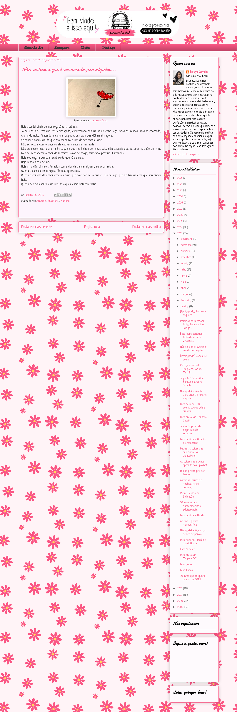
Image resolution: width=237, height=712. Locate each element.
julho (184, 269)
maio (184, 282)
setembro (186, 257)
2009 (180, 607)
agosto (185, 263)
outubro (186, 251)
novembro (186, 245)
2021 (180, 190)
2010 (180, 601)
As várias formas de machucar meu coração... (191, 484)
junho (184, 276)
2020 (180, 196)
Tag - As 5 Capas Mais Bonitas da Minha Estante (192, 382)
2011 (180, 595)
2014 (180, 227)
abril (184, 288)
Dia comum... (186, 564)
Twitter (85, 47)
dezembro (187, 239)
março (184, 294)
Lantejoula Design (99, 120)
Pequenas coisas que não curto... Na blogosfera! (191, 452)
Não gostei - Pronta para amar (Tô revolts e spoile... (193, 395)
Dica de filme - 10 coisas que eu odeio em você (192, 408)
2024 (180, 184)
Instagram (61, 47)
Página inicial (92, 227)
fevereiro (186, 300)
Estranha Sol (33, 47)
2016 (180, 215)
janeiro (185, 306)
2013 (180, 233)
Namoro (65, 201)
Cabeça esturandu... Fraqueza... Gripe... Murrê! (191, 369)
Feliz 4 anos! (186, 570)
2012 (180, 588)
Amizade (41, 201)
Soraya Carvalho (199, 72)
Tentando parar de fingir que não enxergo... (190, 430)
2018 (180, 202)
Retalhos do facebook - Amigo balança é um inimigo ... (193, 325)
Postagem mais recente (36, 227)
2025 (180, 178)
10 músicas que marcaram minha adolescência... (190, 506)
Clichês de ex (187, 549)
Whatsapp (108, 47)
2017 (180, 209)
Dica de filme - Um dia (192, 515)
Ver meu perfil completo (186, 154)
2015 (180, 221)
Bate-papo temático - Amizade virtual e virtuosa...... (192, 337)
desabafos (53, 201)
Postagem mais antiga (146, 227)
